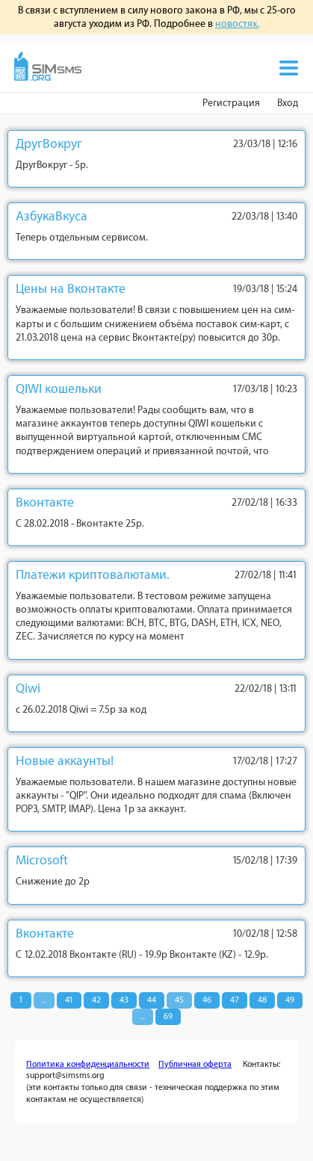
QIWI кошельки (59, 389)
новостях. (237, 23)
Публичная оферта (195, 1064)
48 (262, 1000)
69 (168, 1016)
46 (206, 1000)
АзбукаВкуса (51, 216)
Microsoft (42, 860)
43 (124, 1000)
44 (151, 1000)
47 (234, 1000)
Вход (287, 102)
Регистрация (231, 102)
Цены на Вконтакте (70, 289)
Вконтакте (45, 502)
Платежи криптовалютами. (93, 575)
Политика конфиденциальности (87, 1064)
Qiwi (28, 688)
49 (289, 1000)
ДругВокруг (49, 144)
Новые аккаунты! (65, 761)
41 (69, 1000)
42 (96, 1000)
